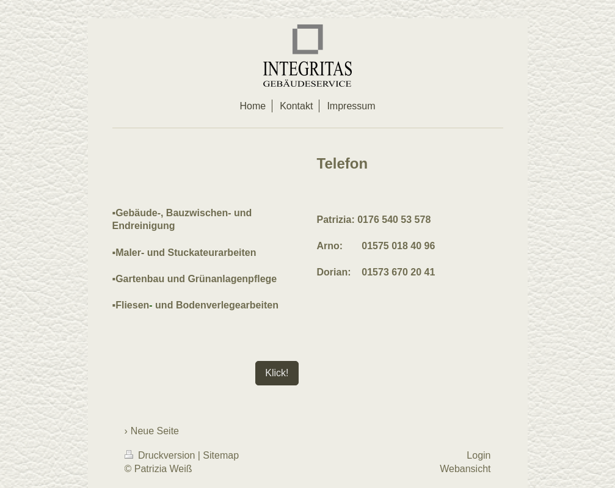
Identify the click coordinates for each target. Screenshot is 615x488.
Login (478, 455)
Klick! (276, 373)
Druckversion (161, 455)
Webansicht (465, 469)
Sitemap (221, 455)
